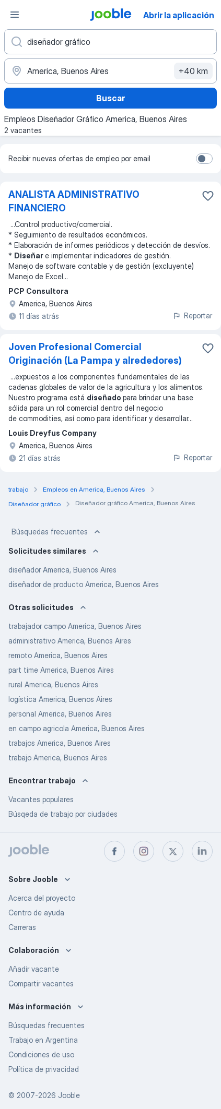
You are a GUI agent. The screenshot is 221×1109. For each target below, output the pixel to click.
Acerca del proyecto (41, 897)
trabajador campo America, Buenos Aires (75, 626)
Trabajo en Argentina (43, 1039)
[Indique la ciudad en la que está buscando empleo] (110, 71)
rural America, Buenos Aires (53, 684)
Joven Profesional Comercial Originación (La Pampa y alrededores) (95, 353)
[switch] (204, 158)
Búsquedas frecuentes (56, 532)
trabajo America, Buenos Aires (57, 757)
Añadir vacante (33, 968)
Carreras (22, 927)
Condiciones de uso (41, 1054)
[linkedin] (202, 851)
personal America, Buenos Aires (60, 713)
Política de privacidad (43, 1069)
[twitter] (172, 851)
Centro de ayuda (36, 912)
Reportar (192, 315)
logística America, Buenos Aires (60, 699)
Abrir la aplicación (178, 15)
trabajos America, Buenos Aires (59, 742)
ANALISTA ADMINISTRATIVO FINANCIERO (73, 201)
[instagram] (143, 851)
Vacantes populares (41, 799)
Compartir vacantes (41, 983)
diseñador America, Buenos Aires (62, 569)
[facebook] (114, 851)
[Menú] (14, 14)
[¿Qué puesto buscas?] (110, 41)
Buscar (110, 98)
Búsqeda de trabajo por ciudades (63, 813)
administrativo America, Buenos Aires (69, 640)
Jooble (69, 1095)
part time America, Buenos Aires (61, 669)
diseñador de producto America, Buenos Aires (83, 584)
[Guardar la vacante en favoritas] (208, 196)
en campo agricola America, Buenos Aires (76, 728)
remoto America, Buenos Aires (58, 655)
